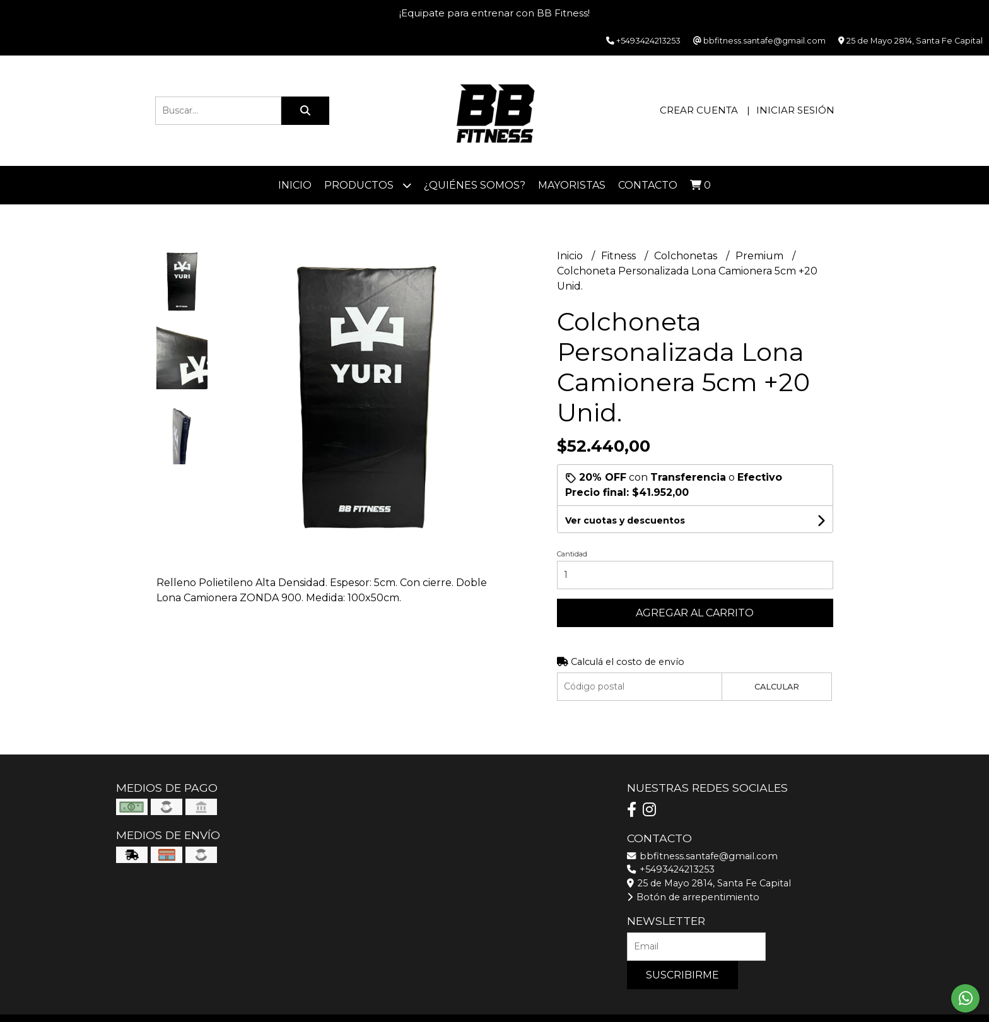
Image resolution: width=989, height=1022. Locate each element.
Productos (367, 185)
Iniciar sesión (795, 110)
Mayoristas (572, 185)
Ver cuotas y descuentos (625, 520)
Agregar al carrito (695, 613)
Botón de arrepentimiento (693, 897)
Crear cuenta (699, 110)
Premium (760, 256)
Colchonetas (687, 256)
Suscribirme (682, 975)
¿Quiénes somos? (474, 185)
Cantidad (572, 553)
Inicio (295, 185)
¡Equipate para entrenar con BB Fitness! (494, 13)
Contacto (647, 185)
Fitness (619, 256)
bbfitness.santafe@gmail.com (702, 856)
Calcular (776, 686)
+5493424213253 (671, 869)
